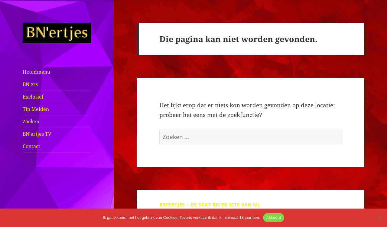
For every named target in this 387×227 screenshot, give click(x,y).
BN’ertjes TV (37, 134)
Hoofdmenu (36, 72)
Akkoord (273, 217)
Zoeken (31, 121)
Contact (31, 146)
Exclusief (33, 96)
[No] (379, 218)
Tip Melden (36, 109)
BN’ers (30, 84)
